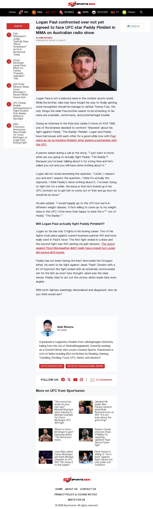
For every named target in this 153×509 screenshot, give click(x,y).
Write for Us (76, 500)
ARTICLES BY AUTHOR (51, 366)
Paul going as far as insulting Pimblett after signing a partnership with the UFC (76, 140)
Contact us (88, 489)
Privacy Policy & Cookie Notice (76, 495)
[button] (141, 12)
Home (12, 12)
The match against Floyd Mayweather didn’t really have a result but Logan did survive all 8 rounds (75, 248)
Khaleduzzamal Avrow (85, 366)
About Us (71, 489)
